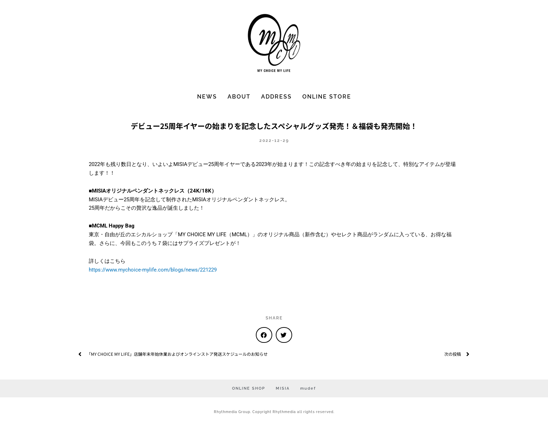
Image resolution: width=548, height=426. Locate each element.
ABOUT (239, 96)
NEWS (207, 96)
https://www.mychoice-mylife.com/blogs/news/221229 (153, 270)
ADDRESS (276, 96)
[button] (264, 335)
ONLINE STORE (326, 96)
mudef (308, 388)
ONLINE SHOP (248, 388)
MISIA (283, 388)
